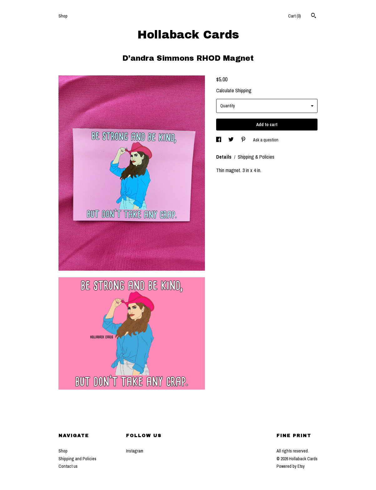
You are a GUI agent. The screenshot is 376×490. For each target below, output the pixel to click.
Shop (63, 16)
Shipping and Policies (77, 459)
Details (224, 156)
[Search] (313, 16)
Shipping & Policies (256, 156)
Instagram (134, 451)
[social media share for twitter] (231, 140)
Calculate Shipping (234, 90)
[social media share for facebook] (219, 140)
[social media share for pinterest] (244, 140)
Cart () (294, 16)
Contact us (68, 466)
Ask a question (265, 140)
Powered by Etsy (291, 466)
